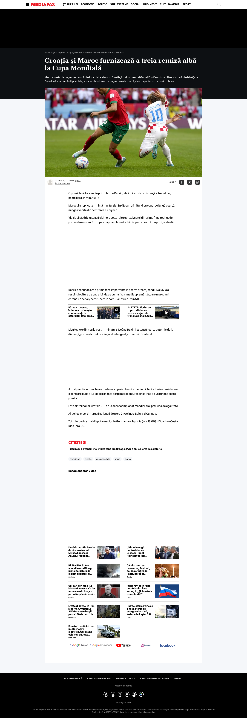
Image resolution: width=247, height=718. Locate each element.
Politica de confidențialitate (154, 678)
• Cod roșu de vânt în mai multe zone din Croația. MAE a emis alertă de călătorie (115, 448)
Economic (88, 4)
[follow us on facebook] (168, 645)
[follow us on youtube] (123, 645)
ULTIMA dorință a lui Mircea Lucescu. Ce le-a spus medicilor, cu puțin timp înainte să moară (81, 589)
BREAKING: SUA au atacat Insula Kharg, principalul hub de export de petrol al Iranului (80, 569)
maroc (128, 459)
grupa (117, 459)
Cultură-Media (169, 4)
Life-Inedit (150, 4)
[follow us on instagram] (146, 645)
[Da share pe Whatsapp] (197, 182)
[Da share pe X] (189, 182)
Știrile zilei (70, 4)
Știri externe (119, 4)
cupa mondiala (103, 459)
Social (135, 4)
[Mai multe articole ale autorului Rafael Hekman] (50, 182)
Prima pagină (51, 52)
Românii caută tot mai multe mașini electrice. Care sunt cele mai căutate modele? (81, 630)
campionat (75, 459)
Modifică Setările (123, 685)
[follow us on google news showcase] (101, 645)
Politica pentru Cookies (99, 678)
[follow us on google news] (79, 645)
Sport (187, 4)
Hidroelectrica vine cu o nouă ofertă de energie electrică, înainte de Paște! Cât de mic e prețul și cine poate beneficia (140, 610)
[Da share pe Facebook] (181, 182)
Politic (102, 4)
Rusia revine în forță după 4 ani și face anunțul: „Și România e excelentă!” (139, 589)
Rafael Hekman (62, 183)
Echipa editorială (73, 678)
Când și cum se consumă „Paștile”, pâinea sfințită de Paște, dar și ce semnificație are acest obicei (140, 569)
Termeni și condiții (125, 678)
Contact (178, 678)
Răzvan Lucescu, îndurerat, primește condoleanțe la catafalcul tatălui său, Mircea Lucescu (81, 311)
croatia (88, 459)
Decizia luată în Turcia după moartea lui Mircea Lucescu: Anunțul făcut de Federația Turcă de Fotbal (81, 551)
